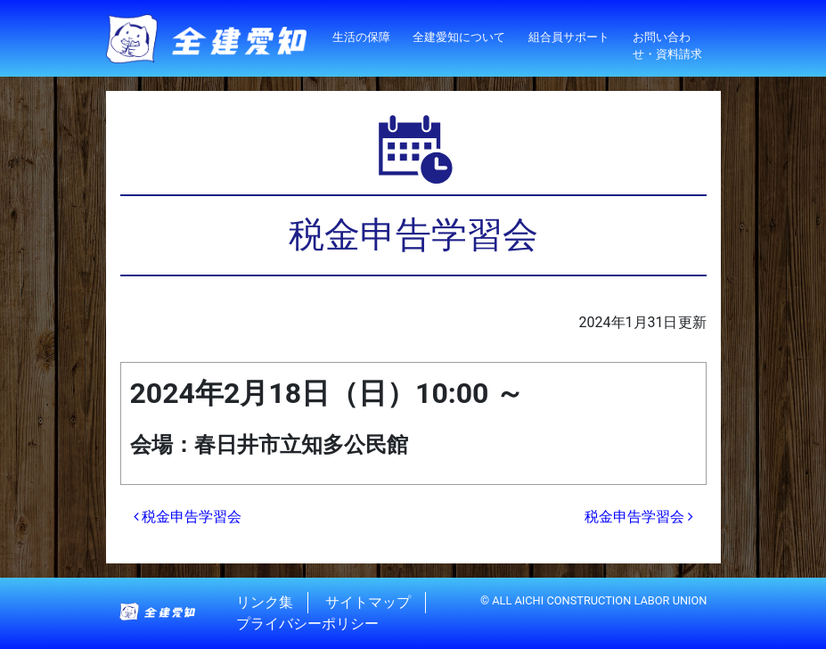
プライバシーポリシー (307, 623)
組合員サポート (568, 37)
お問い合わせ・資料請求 (667, 45)
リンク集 (264, 602)
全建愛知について (459, 37)
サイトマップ (368, 602)
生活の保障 (361, 37)
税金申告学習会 (188, 516)
